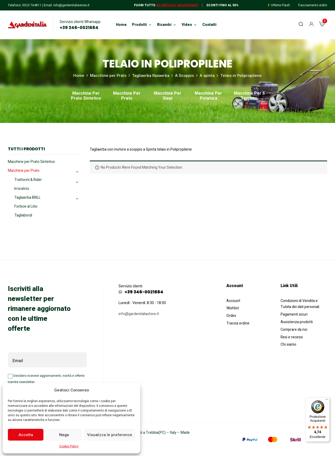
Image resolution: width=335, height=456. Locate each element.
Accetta (26, 435)
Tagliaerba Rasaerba (150, 75)
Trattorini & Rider (28, 180)
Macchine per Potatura (208, 96)
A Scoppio (184, 75)
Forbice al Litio (25, 206)
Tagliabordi (23, 215)
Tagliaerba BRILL (27, 197)
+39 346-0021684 (79, 28)
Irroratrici (21, 188)
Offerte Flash (280, 5)
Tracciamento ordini (312, 5)
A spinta (207, 75)
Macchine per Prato (108, 75)
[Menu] (326, 400)
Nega (64, 435)
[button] (322, 24)
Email (18, 361)
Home (78, 75)
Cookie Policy (69, 446)
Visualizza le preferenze (109, 435)
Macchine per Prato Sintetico (86, 96)
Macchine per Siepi (167, 96)
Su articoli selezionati (177, 5)
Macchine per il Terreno (249, 96)
